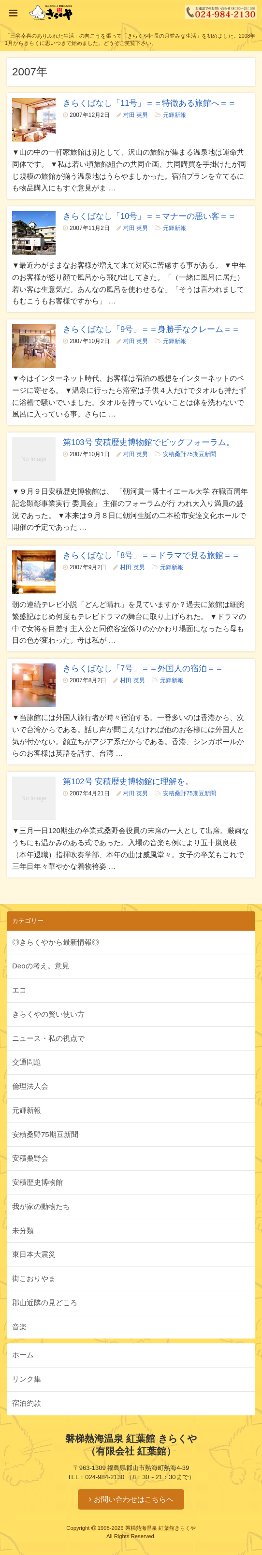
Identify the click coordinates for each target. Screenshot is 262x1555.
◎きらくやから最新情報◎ (55, 942)
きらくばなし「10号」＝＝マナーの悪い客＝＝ (149, 216)
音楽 (19, 1327)
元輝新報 (174, 115)
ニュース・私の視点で (48, 1038)
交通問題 (26, 1062)
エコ (19, 990)
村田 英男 (135, 115)
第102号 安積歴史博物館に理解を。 (128, 781)
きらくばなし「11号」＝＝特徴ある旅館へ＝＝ (149, 103)
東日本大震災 (34, 1254)
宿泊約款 (26, 1403)
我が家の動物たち (41, 1206)
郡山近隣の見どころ (44, 1302)
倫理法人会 (30, 1086)
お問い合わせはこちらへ (134, 1499)
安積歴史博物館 (37, 1182)
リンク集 (26, 1379)
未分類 (23, 1230)
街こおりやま (34, 1278)
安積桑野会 (30, 1158)
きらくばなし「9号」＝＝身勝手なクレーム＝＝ (151, 329)
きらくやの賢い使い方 (48, 1014)
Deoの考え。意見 (40, 966)
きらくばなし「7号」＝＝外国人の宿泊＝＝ (143, 668)
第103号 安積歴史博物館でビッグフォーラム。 (148, 442)
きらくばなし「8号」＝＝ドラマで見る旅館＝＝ (151, 555)
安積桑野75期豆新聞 (189, 454)
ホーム (23, 1355)
